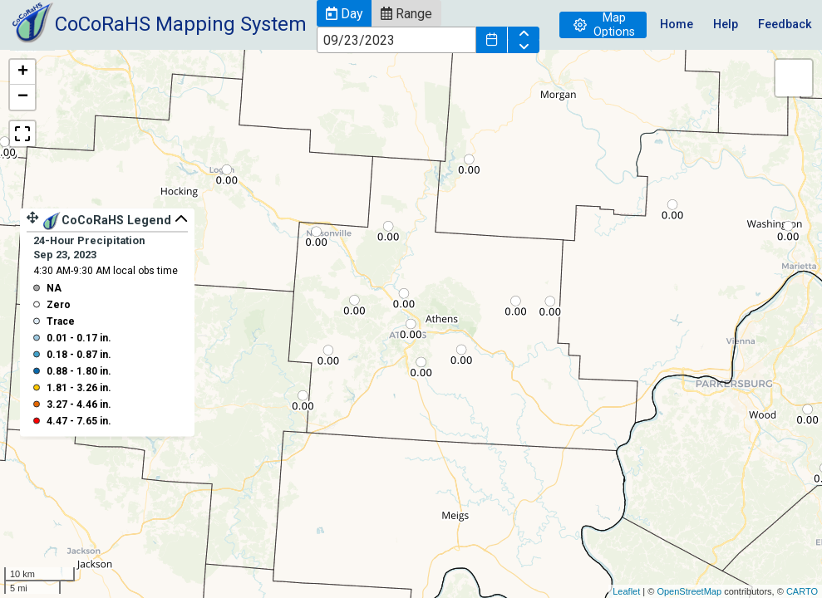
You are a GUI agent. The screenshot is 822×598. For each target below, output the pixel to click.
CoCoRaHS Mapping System (181, 24)
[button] (344, 13)
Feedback (785, 24)
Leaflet (626, 591)
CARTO (802, 591)
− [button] (22, 97)
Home (676, 24)
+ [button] (22, 72)
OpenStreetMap (689, 591)
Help (725, 24)
